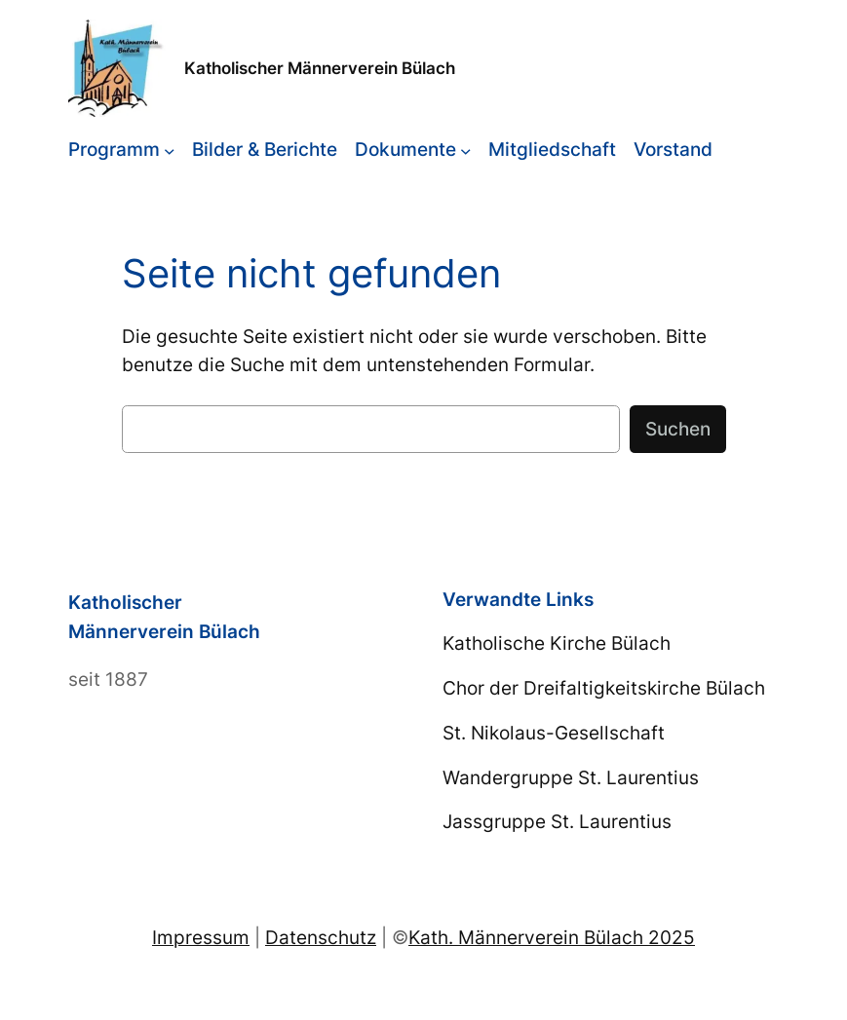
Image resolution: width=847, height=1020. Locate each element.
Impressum (201, 937)
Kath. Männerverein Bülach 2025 (551, 937)
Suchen (678, 428)
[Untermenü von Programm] (169, 150)
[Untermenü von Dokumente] (466, 150)
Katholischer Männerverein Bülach (319, 68)
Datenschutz (320, 937)
